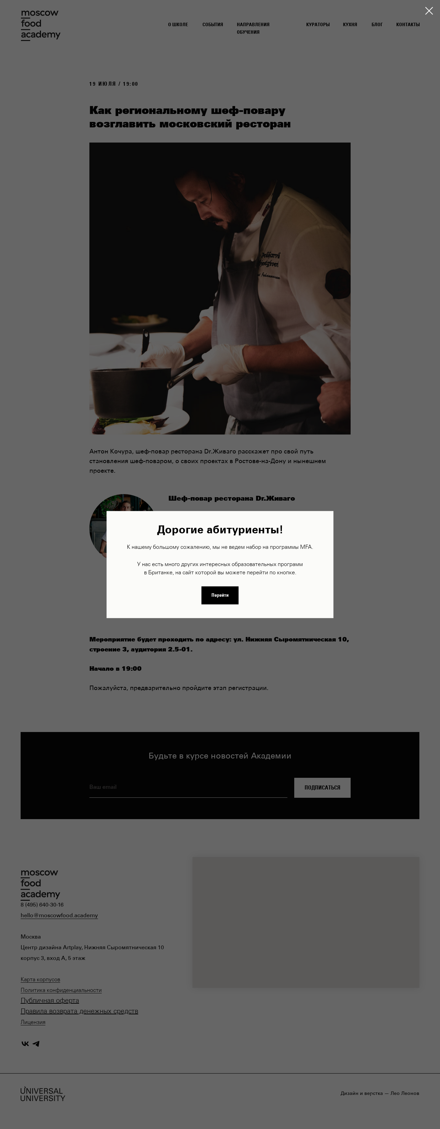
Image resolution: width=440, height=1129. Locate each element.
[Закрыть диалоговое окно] (429, 10)
